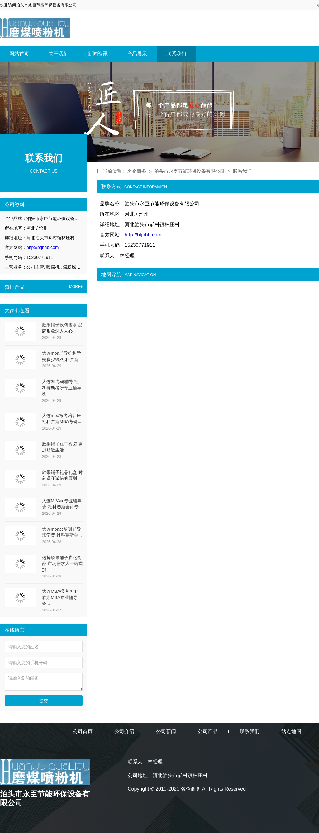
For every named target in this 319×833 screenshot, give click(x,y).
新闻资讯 (98, 53)
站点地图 (291, 731)
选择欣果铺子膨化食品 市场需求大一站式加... (62, 563)
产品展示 (137, 53)
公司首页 (83, 731)
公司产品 (208, 731)
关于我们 (59, 53)
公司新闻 (166, 731)
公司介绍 (124, 731)
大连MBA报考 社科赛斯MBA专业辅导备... (60, 597)
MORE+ (76, 287)
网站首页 (19, 53)
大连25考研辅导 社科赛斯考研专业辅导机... (61, 387)
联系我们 (176, 53)
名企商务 (137, 171)
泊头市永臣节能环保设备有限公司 (190, 171)
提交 (43, 700)
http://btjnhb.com (42, 247)
